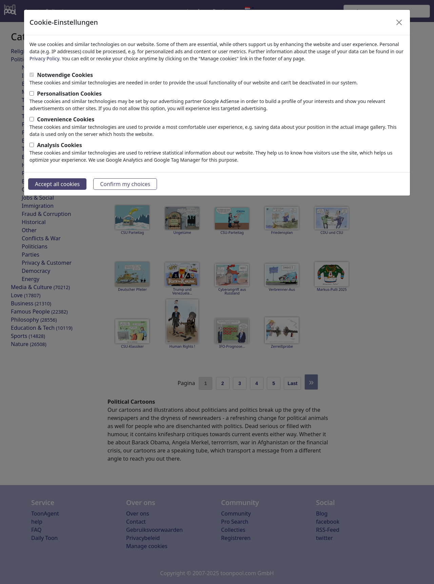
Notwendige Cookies (65, 75)
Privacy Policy (44, 58)
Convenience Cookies (65, 119)
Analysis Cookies (59, 145)
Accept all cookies (57, 184)
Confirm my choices (125, 184)
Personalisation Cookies (69, 93)
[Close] (399, 22)
